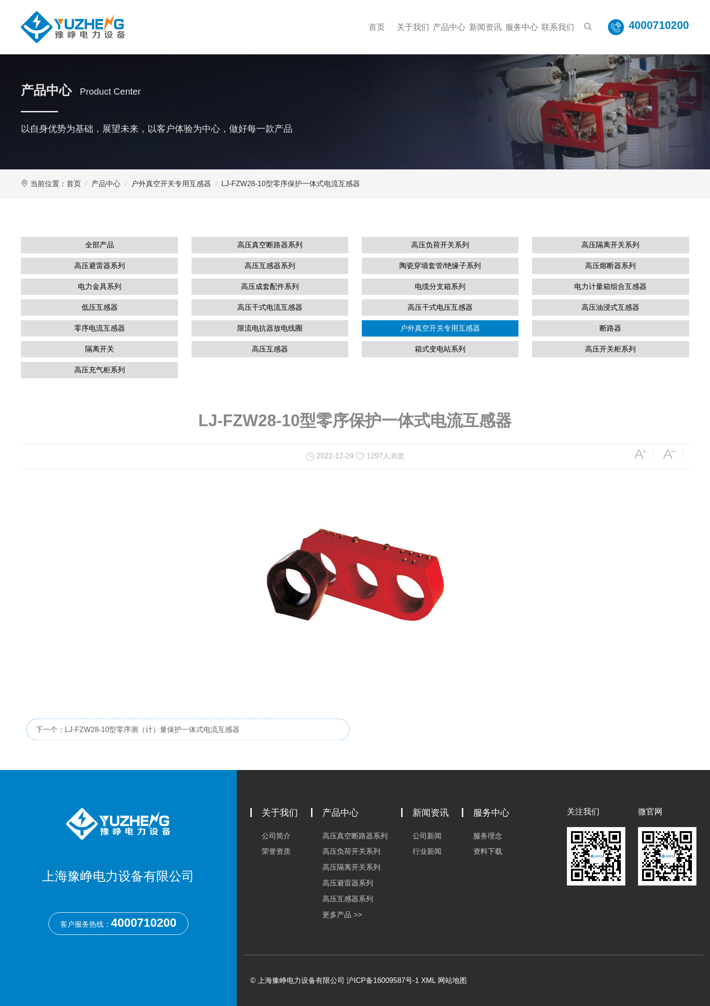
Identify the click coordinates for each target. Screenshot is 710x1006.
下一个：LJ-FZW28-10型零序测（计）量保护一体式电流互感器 (138, 746)
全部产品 (99, 245)
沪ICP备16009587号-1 (382, 980)
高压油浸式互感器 (610, 307)
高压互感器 (270, 349)
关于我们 (413, 27)
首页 (377, 27)
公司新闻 (427, 836)
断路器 (610, 328)
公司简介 (276, 836)
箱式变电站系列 (440, 349)
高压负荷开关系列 (440, 245)
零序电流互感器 (99, 328)
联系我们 (558, 27)
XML (428, 980)
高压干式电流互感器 (269, 307)
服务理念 (487, 836)
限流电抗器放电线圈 (269, 328)
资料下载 (487, 851)
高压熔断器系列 (610, 266)
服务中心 (521, 27)
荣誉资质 (276, 851)
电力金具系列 (99, 286)
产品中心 (449, 27)
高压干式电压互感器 (440, 307)
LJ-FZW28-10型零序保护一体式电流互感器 (290, 184)
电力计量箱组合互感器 (610, 286)
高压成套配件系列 (270, 286)
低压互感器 (100, 307)
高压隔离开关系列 (610, 245)
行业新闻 (427, 851)
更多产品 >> (342, 915)
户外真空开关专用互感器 (171, 184)
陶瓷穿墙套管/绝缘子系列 (440, 266)
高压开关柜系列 (610, 349)
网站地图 (452, 980)
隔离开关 (99, 349)
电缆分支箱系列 (440, 286)
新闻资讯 (485, 27)
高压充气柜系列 (99, 370)
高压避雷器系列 (99, 266)
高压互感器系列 (270, 266)
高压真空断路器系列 (269, 245)
